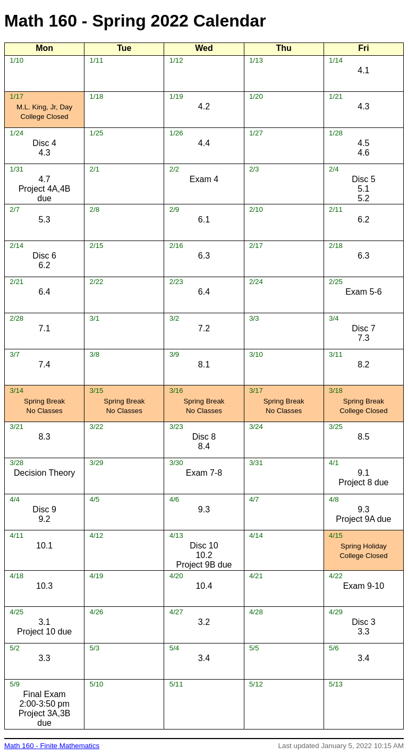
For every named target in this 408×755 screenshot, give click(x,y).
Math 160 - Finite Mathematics (51, 746)
